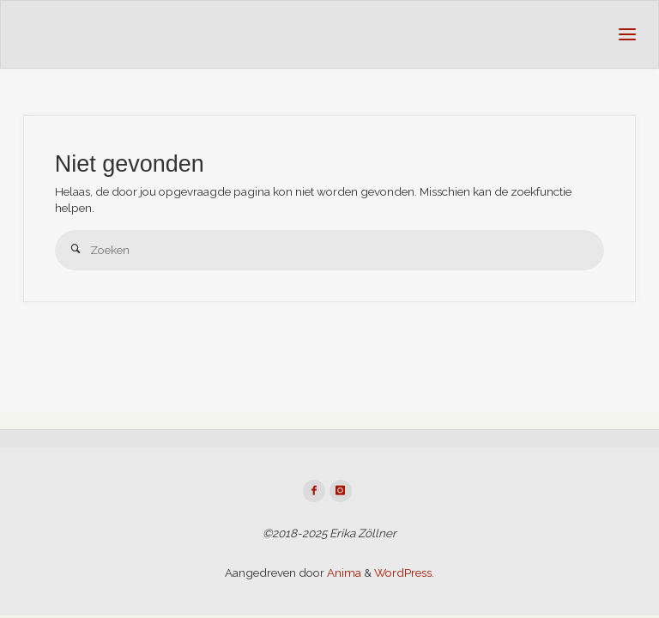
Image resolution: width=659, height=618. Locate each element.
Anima (342, 572)
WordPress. (404, 572)
